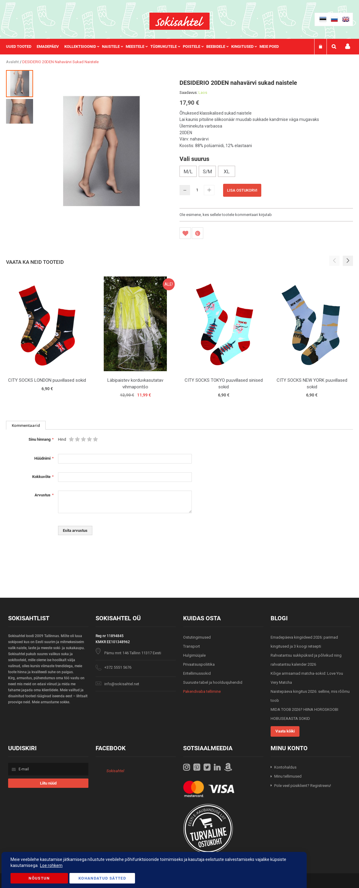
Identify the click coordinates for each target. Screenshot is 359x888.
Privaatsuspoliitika (199, 664)
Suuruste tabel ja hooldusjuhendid (212, 682)
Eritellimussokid (197, 673)
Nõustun (39, 878)
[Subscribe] (48, 783)
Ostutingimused (197, 637)
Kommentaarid (26, 425)
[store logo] (179, 21)
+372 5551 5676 (117, 667)
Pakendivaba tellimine (202, 691)
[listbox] (266, 172)
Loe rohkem (51, 865)
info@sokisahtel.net (121, 684)
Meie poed (269, 46)
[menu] (145, 46)
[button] (19, 111)
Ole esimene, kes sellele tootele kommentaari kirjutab (226, 214)
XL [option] (227, 171)
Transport (191, 646)
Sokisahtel (115, 771)
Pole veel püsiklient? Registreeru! (302, 785)
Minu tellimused (288, 776)
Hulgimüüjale (194, 655)
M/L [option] (188, 171)
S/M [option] (207, 171)
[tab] (26, 425)
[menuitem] (21, 46)
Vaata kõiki (285, 731)
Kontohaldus (285, 767)
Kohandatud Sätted (102, 878)
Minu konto (347, 46)
